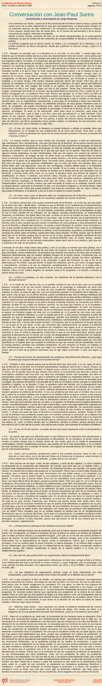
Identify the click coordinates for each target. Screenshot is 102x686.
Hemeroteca (96, 682)
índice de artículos (64, 682)
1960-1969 (97, 680)
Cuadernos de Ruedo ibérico (64, 680)
